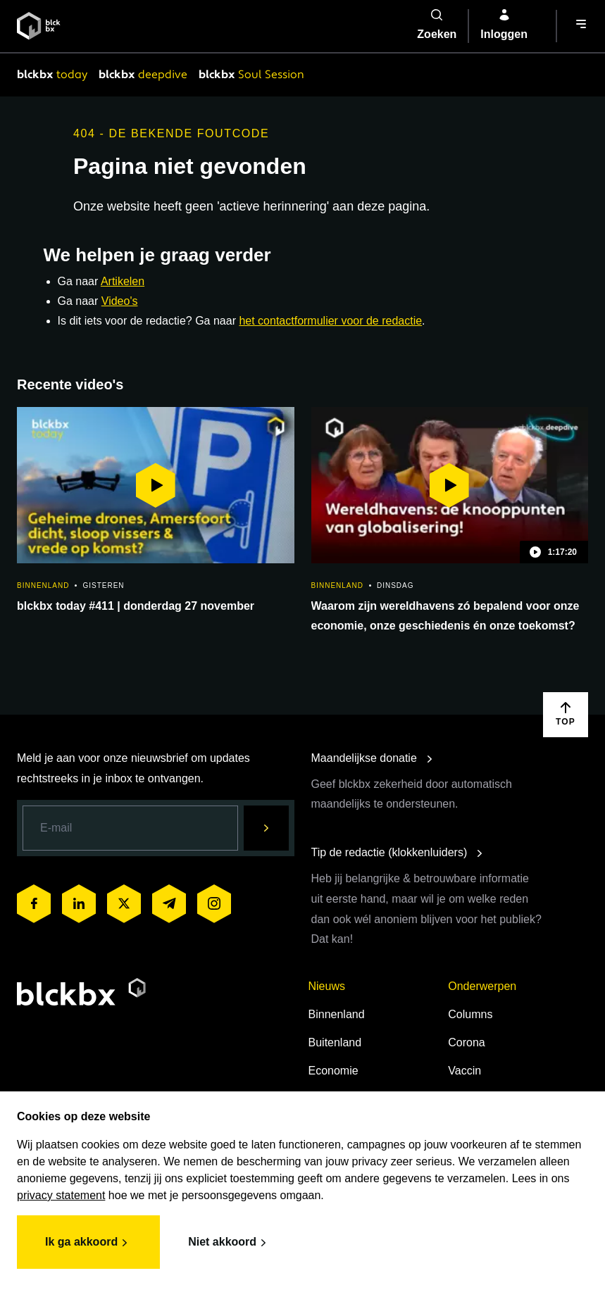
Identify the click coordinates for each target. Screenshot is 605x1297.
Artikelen (122, 281)
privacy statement (61, 1195)
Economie (333, 1071)
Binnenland (336, 1014)
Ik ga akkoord (88, 1243)
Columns (470, 1014)
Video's (119, 301)
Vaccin (464, 1071)
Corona (466, 1042)
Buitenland (335, 1042)
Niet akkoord (229, 1243)
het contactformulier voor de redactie (330, 321)
